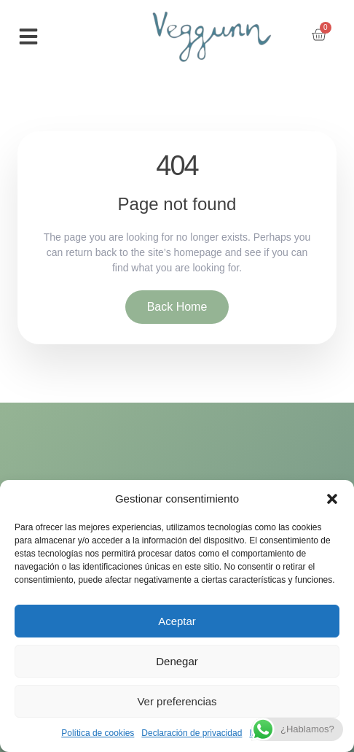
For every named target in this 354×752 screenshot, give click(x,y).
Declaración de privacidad (191, 733)
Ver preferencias (176, 701)
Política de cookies (97, 733)
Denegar (177, 661)
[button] (332, 499)
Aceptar (177, 621)
